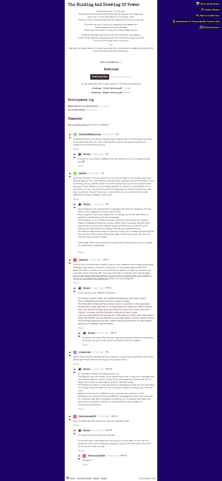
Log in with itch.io (78, 125)
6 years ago (103, 416)
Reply (76, 149)
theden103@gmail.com (90, 134)
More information (111, 62)
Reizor (86, 154)
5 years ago (94, 173)
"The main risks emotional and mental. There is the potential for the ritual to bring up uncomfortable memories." (112, 276)
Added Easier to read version (83, 106)
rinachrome (85, 352)
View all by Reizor (84, 478)
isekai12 (83, 260)
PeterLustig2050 (87, 416)
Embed (104, 478)
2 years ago (108, 134)
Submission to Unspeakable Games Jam (196, 21)
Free (154, 478)
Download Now (99, 77)
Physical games (145, 478)
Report (96, 478)
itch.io (72, 478)
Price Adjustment (76, 110)
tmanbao (83, 173)
